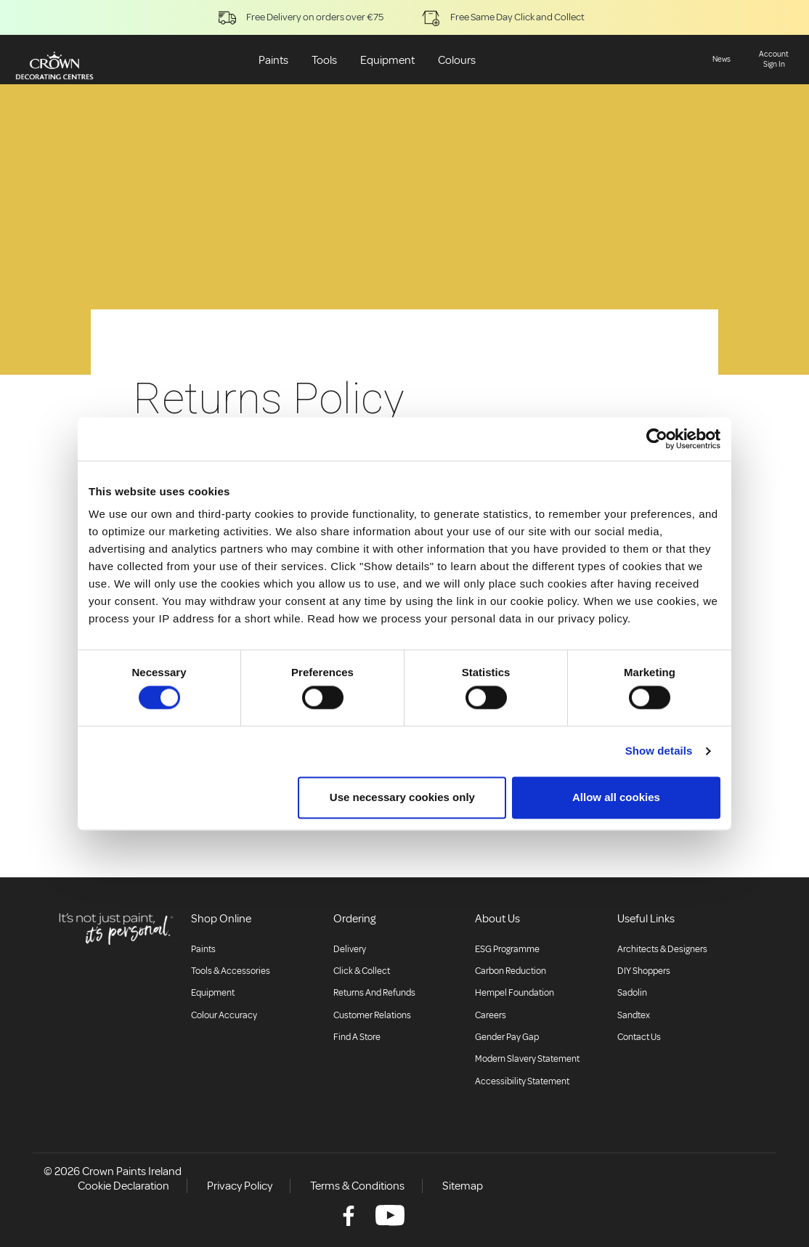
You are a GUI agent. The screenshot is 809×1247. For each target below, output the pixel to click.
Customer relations (372, 1015)
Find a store (357, 1037)
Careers (490, 1015)
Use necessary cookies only (402, 797)
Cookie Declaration (123, 1186)
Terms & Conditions (357, 1186)
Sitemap (462, 1186)
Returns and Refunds (374, 993)
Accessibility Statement (522, 1081)
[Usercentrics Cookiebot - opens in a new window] (656, 439)
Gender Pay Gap (507, 1037)
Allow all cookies (616, 797)
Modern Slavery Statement (527, 1059)
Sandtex (633, 1015)
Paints (273, 60)
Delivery (349, 949)
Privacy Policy (239, 1186)
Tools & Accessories (230, 971)
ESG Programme (507, 949)
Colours (457, 60)
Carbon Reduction (510, 971)
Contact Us (639, 1037)
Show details (659, 751)
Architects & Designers (662, 949)
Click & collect (361, 971)
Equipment (387, 60)
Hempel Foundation (514, 993)
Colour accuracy (224, 1015)
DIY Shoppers (643, 971)
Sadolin (632, 993)
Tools (324, 60)
